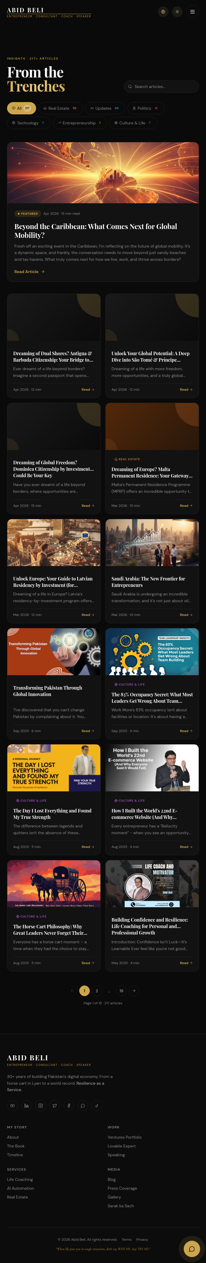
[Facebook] (68, 1105)
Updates (105, 108)
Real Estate (60, 108)
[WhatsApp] (82, 1105)
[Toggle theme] (177, 11)
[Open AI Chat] (192, 1249)
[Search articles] (161, 86)
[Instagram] (40, 1105)
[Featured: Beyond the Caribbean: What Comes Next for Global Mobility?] (103, 212)
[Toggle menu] (192, 11)
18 (121, 990)
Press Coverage (122, 1188)
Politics (146, 108)
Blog (112, 1179)
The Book (16, 1146)
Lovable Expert (122, 1146)
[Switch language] (163, 11)
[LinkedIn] (26, 1105)
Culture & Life (133, 122)
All (21, 108)
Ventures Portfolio (125, 1137)
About (13, 1137)
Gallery (114, 1197)
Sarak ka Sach (121, 1205)
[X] (54, 1105)
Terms (127, 1239)
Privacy (142, 1239)
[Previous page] (72, 991)
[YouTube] (12, 1105)
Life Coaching (20, 1179)
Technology (28, 122)
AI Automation (20, 1188)
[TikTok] (97, 1105)
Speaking (116, 1154)
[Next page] (134, 991)
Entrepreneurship (80, 122)
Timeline (15, 1154)
